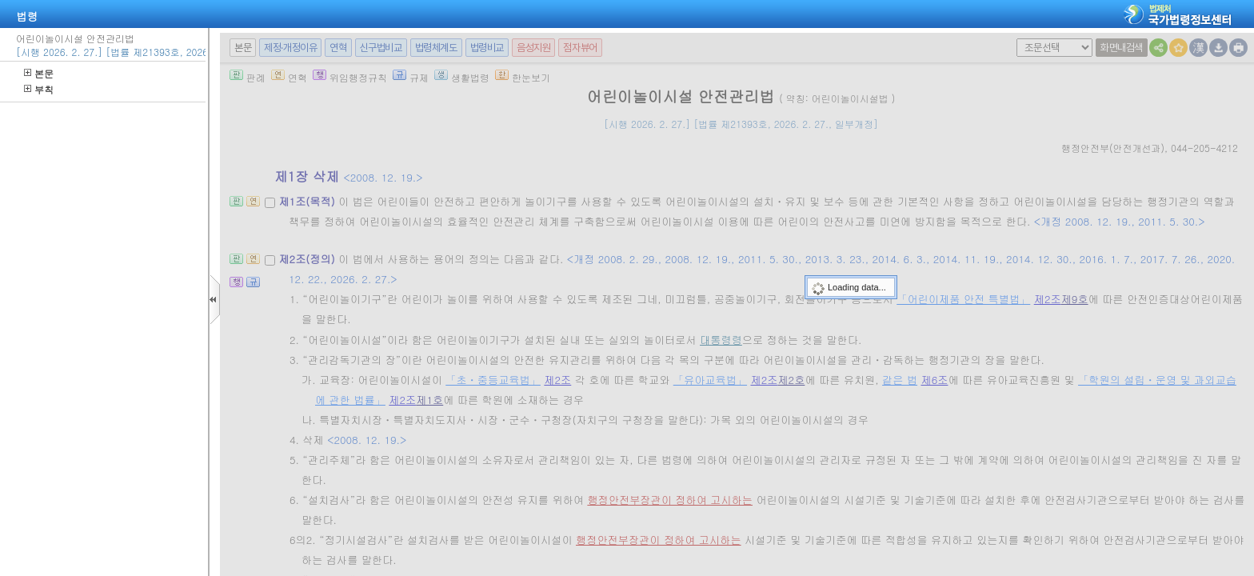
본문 (39, 73)
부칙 (39, 89)
